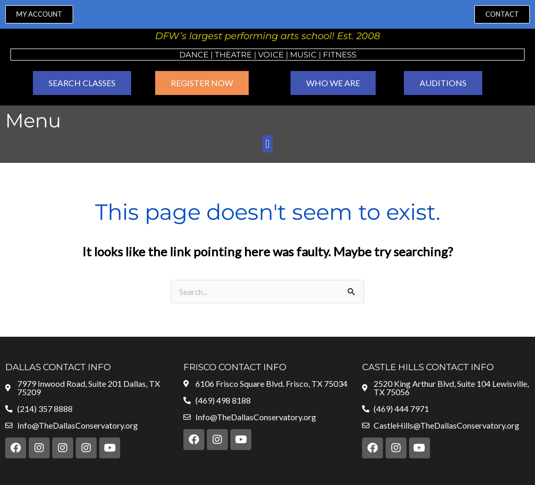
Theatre (233, 55)
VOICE (271, 55)
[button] (267, 143)
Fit (329, 55)
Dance (193, 55)
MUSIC (303, 55)
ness (345, 55)
